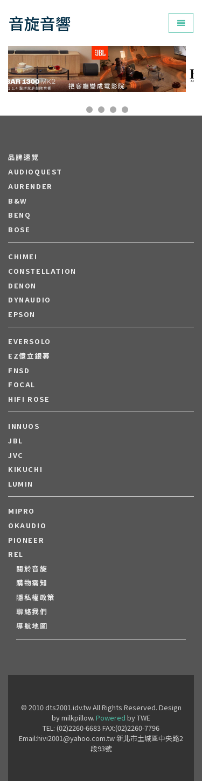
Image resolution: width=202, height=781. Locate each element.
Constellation (42, 271)
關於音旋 (31, 569)
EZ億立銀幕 (29, 356)
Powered (111, 717)
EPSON (22, 314)
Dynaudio (29, 300)
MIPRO (21, 511)
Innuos (24, 426)
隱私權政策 (35, 597)
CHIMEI (23, 256)
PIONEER (26, 540)
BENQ (19, 215)
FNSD (19, 370)
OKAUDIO (27, 525)
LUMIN (20, 484)
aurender (30, 186)
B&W (17, 201)
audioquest (35, 172)
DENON (22, 285)
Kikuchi (25, 469)
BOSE (19, 229)
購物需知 (31, 583)
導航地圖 (31, 626)
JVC (16, 455)
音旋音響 (40, 23)
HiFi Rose (29, 399)
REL (16, 554)
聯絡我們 (31, 611)
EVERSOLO (29, 341)
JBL (15, 441)
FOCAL (22, 384)
